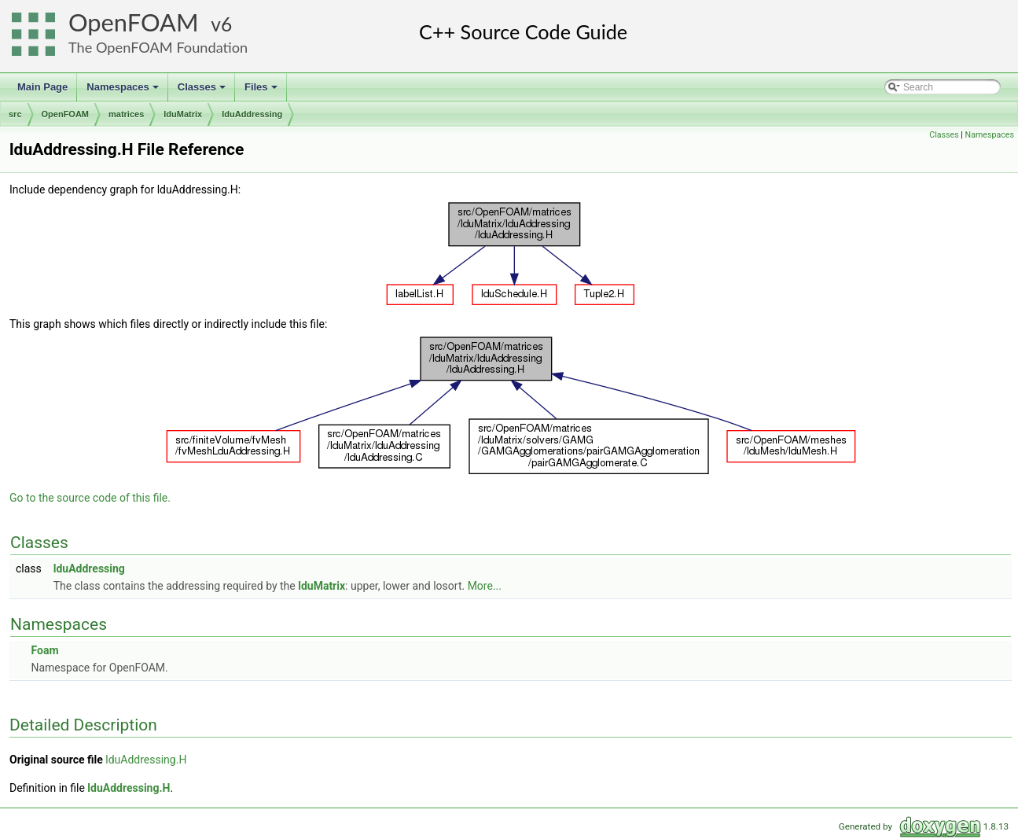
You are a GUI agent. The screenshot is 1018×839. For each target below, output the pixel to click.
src (15, 114)
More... (485, 586)
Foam (44, 650)
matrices (126, 114)
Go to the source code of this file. (90, 497)
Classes (203, 91)
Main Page (42, 87)
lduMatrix (183, 114)
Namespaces (123, 91)
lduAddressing (252, 114)
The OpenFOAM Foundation (158, 47)
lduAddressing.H (145, 759)
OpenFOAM (133, 22)
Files (262, 91)
